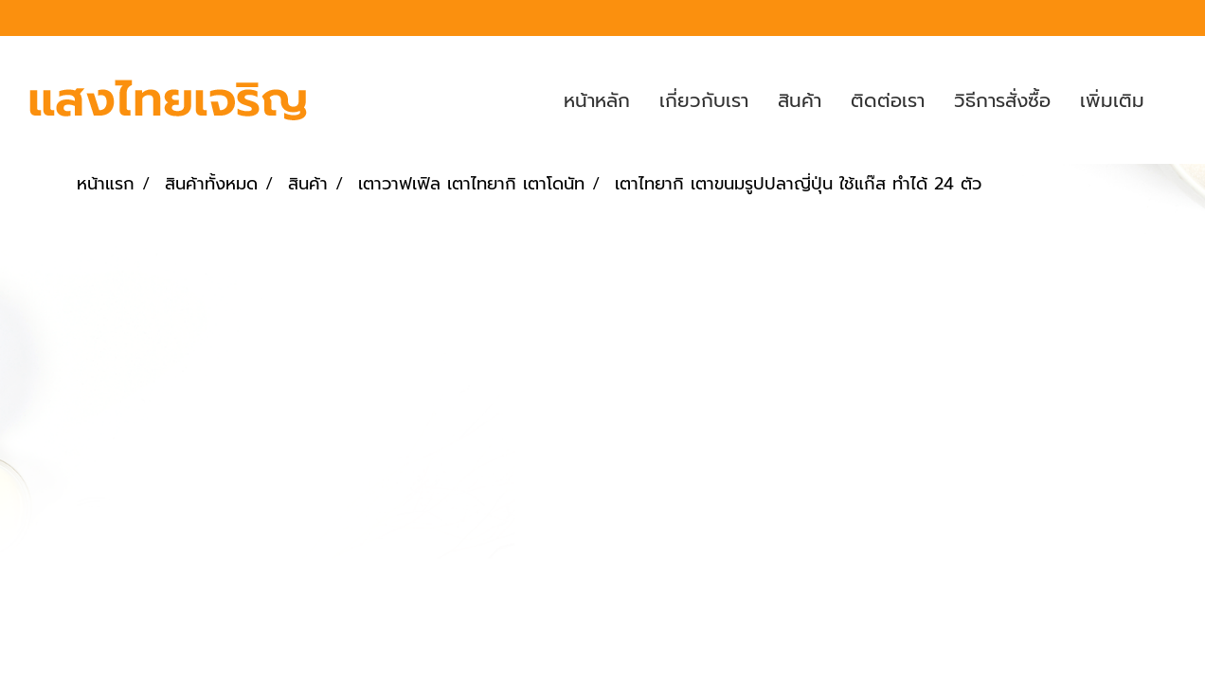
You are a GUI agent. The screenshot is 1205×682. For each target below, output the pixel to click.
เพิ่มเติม (1112, 100)
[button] (1175, 100)
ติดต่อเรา (888, 100)
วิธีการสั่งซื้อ (1002, 100)
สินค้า (799, 100)
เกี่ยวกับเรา (703, 100)
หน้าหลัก (597, 100)
